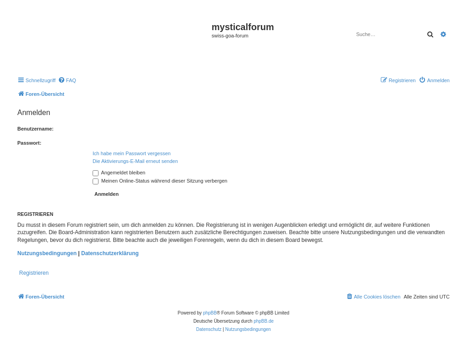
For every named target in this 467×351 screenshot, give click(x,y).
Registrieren (34, 273)
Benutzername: (35, 128)
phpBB (210, 312)
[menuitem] (67, 80)
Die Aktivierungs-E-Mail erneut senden (135, 161)
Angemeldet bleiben (119, 172)
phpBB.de (264, 321)
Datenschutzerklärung (110, 253)
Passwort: (29, 143)
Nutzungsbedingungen (47, 253)
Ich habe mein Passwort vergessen (132, 153)
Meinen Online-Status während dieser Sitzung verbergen (160, 180)
